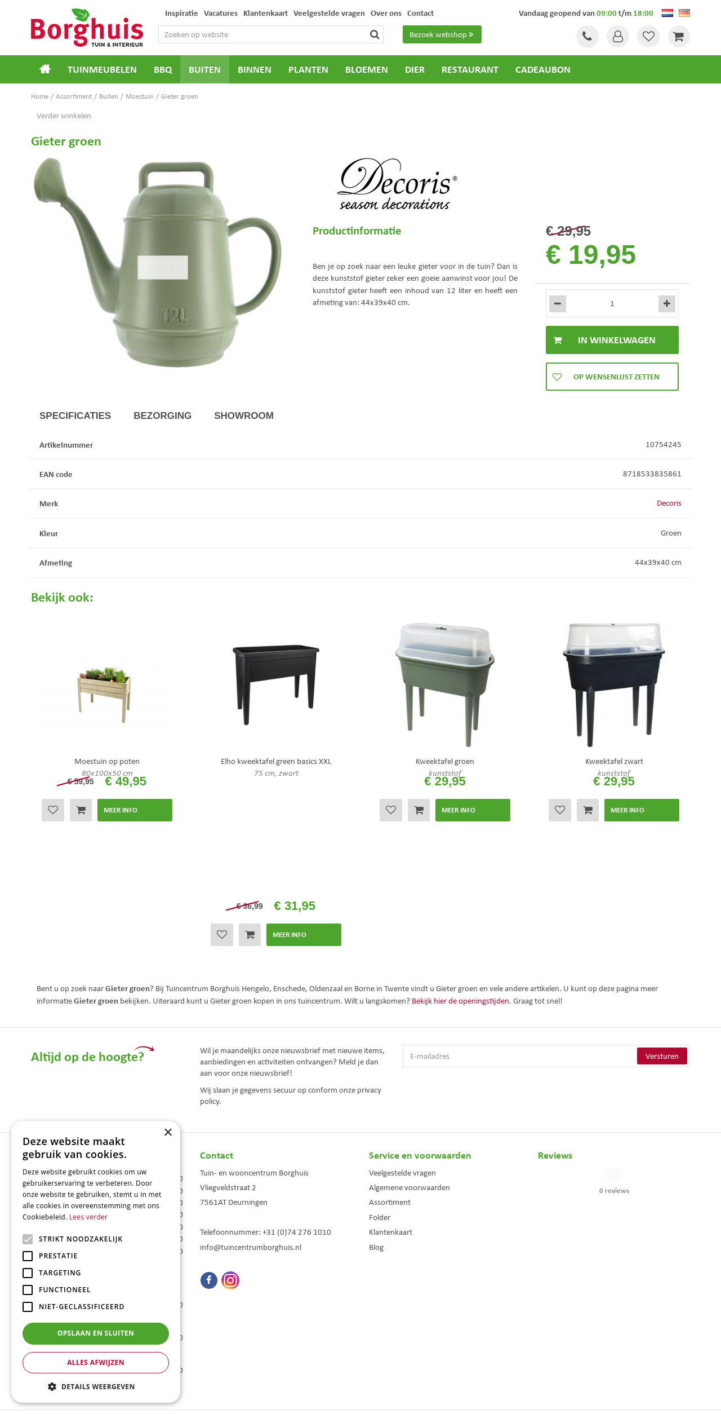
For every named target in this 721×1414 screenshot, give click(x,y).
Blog (376, 1134)
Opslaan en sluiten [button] (96, 1333)
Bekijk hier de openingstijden (460, 888)
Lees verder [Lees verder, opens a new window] (88, 1217)
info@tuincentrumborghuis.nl (250, 1134)
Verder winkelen (64, 115)
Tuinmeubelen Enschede (233, 1328)
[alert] (95, 1262)
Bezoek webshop (443, 34)
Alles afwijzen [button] (95, 1362)
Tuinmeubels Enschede (231, 1316)
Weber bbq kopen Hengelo (405, 1328)
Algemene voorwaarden (409, 1074)
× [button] (167, 1133)
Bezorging (162, 415)
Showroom (244, 415)
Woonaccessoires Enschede (237, 1340)
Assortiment (390, 1089)
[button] (96, 1386)
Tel (586, 36)
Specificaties (75, 415)
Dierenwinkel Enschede (401, 1316)
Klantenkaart (390, 1119)
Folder (379, 1104)
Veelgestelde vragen (402, 1060)
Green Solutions (363, 1396)
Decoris (669, 503)
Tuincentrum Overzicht (424, 1396)
